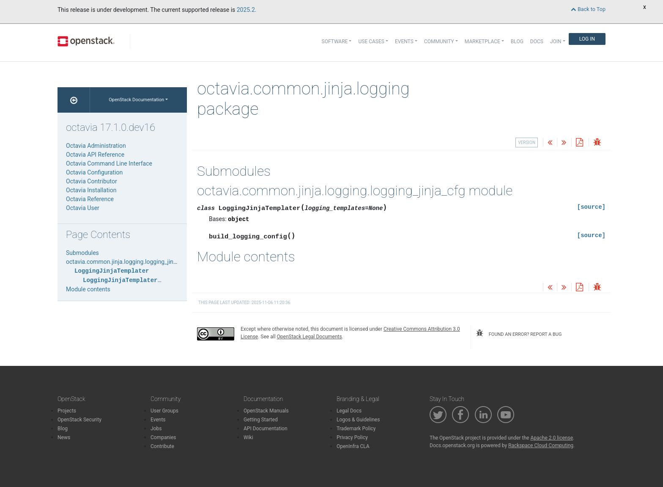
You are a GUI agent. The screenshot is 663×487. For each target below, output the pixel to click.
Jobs (156, 429)
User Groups (164, 411)
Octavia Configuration (94, 172)
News (64, 437)
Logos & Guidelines (358, 420)
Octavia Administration (96, 145)
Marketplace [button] (482, 41)
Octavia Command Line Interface (109, 163)
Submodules (82, 252)
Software (335, 41)
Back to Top (588, 9)
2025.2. (247, 9)
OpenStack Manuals (266, 411)
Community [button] (439, 41)
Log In (587, 39)
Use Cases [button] (371, 41)
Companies (163, 437)
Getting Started (261, 420)
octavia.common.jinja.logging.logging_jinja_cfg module (138, 261)
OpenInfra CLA (353, 446)
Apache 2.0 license (551, 438)
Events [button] (404, 41)
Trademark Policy (356, 429)
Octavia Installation (91, 190)
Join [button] (556, 41)
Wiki (248, 437)
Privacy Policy (352, 437)
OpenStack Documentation (136, 99)
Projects (67, 411)
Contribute (162, 446)
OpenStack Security (79, 420)
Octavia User (82, 208)
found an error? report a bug (519, 333)
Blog (517, 41)
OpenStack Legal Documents (309, 337)
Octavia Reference (90, 199)
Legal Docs (349, 411)
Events (158, 420)
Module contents (88, 289)
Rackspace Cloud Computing (540, 445)
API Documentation (266, 429)
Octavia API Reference (95, 154)
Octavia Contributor (91, 181)
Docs (536, 41)
